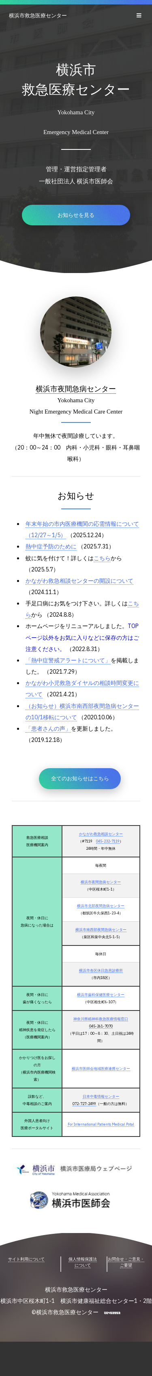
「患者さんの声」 (50, 739)
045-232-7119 (108, 853)
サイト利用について (26, 1280)
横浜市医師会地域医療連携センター (100, 1087)
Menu (140, 15)
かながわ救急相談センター (100, 846)
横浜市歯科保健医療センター (100, 1010)
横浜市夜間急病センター (76, 388)
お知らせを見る (76, 216)
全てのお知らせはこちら (80, 790)
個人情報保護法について (83, 1283)
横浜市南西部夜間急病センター (100, 944)
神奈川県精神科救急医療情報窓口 (100, 1035)
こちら (107, 561)
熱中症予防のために (53, 549)
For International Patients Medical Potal (100, 1144)
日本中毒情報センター (100, 1115)
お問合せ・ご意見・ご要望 (126, 1283)
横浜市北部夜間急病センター (100, 919)
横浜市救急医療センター (38, 15)
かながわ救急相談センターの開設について (83, 585)
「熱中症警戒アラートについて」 (71, 668)
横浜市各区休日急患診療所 (100, 985)
